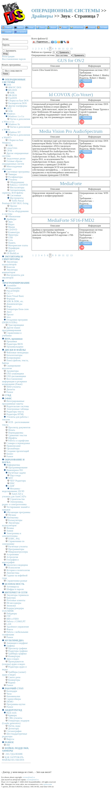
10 (59, 48)
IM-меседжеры (13, 603)
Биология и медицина (17, 565)
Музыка (12, 515)
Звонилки (11, 605)
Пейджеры (11, 613)
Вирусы (10, 739)
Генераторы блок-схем (17, 309)
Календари (11, 691)
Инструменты (17, 198)
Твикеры (12, 174)
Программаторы (16, 549)
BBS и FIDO (12, 619)
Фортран (10, 298)
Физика (10, 528)
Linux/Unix (11, 148)
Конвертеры (14, 656)
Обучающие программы (18, 512)
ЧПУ (10, 478)
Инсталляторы (17, 187)
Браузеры (11, 597)
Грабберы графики (17, 653)
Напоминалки (13, 696)
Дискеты (10, 389)
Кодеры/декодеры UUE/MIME (13, 609)
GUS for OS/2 (70, 60)
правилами (47, 784)
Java (8, 317)
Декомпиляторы (14, 304)
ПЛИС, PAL (14, 538)
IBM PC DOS (14, 87)
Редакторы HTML (15, 414)
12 (67, 48)
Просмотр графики (17, 648)
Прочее (13, 206)
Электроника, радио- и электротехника (14, 503)
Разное (9, 392)
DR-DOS (12, 95)
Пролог (10, 314)
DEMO (9, 701)
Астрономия (12, 554)
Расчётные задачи (17, 473)
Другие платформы (17, 106)
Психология (14, 567)
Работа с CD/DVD (19, 185)
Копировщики (13, 358)
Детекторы (13, 728)
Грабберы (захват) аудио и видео (14, 673)
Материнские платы (18, 245)
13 (71, 48)
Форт (9, 306)
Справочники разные (16, 580)
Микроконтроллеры (18, 552)
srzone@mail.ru (29, 777)
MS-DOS (12, 90)
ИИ (8, 745)
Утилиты (12, 179)
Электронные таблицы (17, 409)
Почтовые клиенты (15, 600)
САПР (11, 486)
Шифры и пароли (15, 589)
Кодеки (11, 682)
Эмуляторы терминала (17, 595)
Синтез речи (14, 677)
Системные (15, 195)
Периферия (13, 248)
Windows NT (14, 132)
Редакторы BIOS (14, 344)
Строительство (17, 499)
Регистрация (8, 56)
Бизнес (9, 454)
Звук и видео (12, 659)
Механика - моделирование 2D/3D (13, 489)
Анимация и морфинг (17, 643)
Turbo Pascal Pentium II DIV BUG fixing (15, 202)
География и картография (10, 561)
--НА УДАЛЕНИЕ (14, 754)
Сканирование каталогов (11, 367)
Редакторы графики (18, 651)
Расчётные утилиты (18, 546)
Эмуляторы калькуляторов (10, 263)
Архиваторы (12, 371)
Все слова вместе (12, 70)
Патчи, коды (14, 726)
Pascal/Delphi (12, 291)
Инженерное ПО (14, 470)
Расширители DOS (17, 103)
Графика (10, 645)
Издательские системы (17, 406)
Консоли (10, 267)
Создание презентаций (17, 451)
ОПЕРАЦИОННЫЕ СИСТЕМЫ (65, 10)
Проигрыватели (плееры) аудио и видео (13, 662)
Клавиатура (14, 232)
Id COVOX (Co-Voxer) (71, 94)
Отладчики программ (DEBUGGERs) (15, 321)
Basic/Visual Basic (15, 296)
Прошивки (11, 341)
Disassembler (14, 288)
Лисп (9, 312)
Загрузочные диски (15, 158)
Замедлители (14, 208)
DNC (12, 483)
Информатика (13, 465)
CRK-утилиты (15, 718)
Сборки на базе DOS (18, 100)
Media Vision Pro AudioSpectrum (71, 131)
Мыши (11, 227)
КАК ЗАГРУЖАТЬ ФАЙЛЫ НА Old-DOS (13, 758)
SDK (12, 92)
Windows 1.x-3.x (16, 116)
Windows (10, 114)
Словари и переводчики (18, 443)
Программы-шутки (15, 704)
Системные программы (17, 171)
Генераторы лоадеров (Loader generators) (15, 721)
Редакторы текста (15, 411)
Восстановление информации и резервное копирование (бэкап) (14, 381)
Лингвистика (12, 573)
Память (11, 243)
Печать (11, 430)
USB (10, 237)
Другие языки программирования (11, 329)
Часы (9, 693)
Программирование (18, 467)
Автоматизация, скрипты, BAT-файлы (14, 191)
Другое (11, 250)
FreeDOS (12, 98)
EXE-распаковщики (16, 376)
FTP (8, 616)
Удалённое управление (17, 626)
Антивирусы (12, 586)
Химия (9, 530)
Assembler (11, 285)
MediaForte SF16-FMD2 (71, 220)
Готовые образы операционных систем (13, 162)
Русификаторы (15, 177)
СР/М (9, 150)
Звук (10, 221)
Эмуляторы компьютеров (10, 271)
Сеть (10, 240)
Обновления (14, 216)
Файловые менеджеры (17, 352)
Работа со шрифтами (18, 440)
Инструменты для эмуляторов (13, 276)
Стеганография (13, 731)
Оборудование (17, 182)
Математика (12, 517)
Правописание (13, 446)
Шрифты (12, 438)
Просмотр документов (19, 427)
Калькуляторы (15, 520)
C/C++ (9, 293)
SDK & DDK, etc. (15, 301)
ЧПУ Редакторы (18, 480)
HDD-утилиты (13, 387)
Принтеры (13, 235)
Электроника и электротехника (11, 534)
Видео (11, 224)
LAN (8, 624)
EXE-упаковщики (15, 373)
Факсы (9, 629)
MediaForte (71, 183)
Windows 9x (14, 124)
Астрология (12, 557)
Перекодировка (15, 432)
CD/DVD (12, 229)
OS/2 (8, 108)
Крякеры (12, 715)
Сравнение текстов (17, 435)
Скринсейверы (13, 699)
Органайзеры (13, 448)
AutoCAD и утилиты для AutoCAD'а (14, 495)
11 (63, 48)
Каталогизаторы (14, 355)
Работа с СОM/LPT (16, 621)
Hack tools (11, 712)
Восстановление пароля (14, 59)
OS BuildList (12, 253)
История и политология (18, 570)
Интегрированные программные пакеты (13, 402)
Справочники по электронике (13, 542)
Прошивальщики (14, 346)
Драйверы (42, 16)
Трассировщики (16, 325)
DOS (8, 85)
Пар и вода (15, 475)
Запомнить (9, 50)
